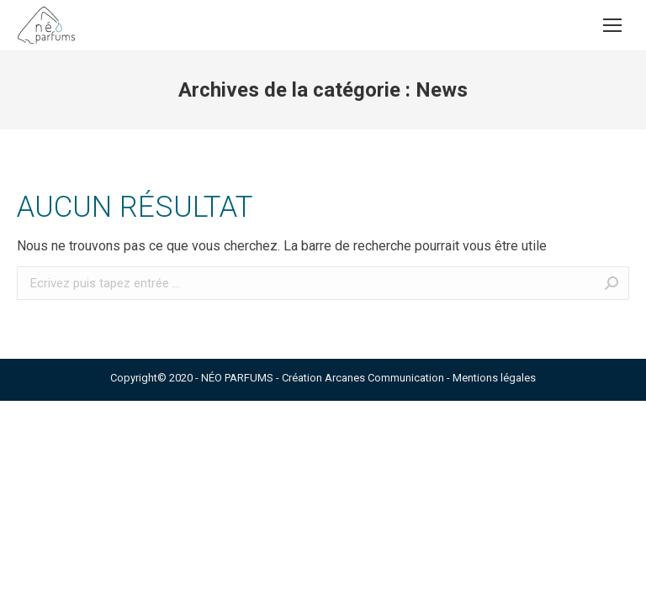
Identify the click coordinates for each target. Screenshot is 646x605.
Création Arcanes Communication (363, 377)
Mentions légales (494, 377)
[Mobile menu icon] (612, 25)
